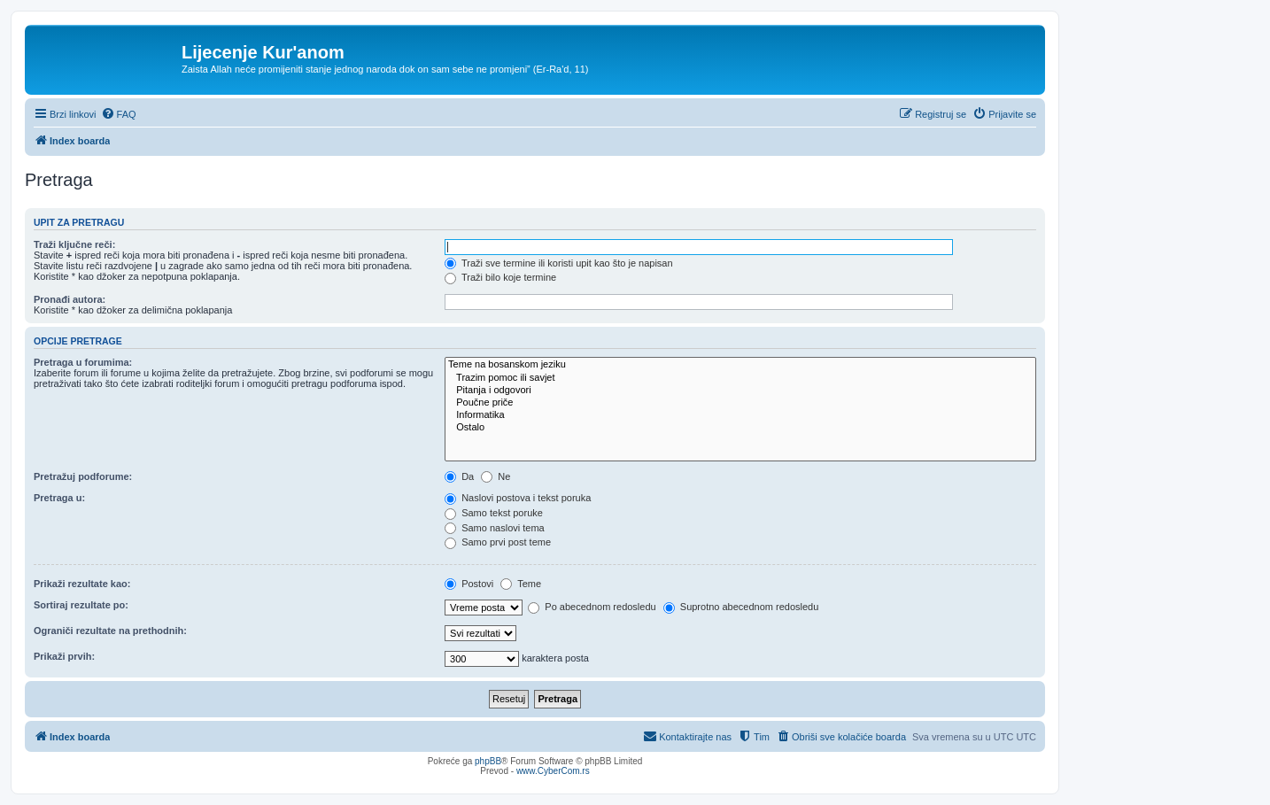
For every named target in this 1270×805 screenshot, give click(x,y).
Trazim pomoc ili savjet (740, 378)
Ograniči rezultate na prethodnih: (110, 630)
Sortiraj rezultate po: (81, 605)
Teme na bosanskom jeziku (740, 365)
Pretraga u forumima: (83, 362)
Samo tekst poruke (494, 512)
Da (459, 476)
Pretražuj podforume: (83, 476)
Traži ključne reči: (74, 244)
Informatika (740, 415)
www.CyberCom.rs (553, 771)
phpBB (488, 761)
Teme (520, 583)
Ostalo (740, 428)
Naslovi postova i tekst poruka (518, 497)
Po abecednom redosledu (591, 606)
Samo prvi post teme (498, 542)
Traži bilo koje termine (500, 277)
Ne (495, 476)
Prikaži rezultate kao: (82, 583)
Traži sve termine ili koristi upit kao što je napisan (559, 263)
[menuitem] (118, 114)
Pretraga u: (59, 497)
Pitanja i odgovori (740, 390)
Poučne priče (740, 403)
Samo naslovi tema (495, 527)
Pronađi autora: (69, 299)
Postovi (469, 583)
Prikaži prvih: (64, 656)
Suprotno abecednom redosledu (741, 606)
